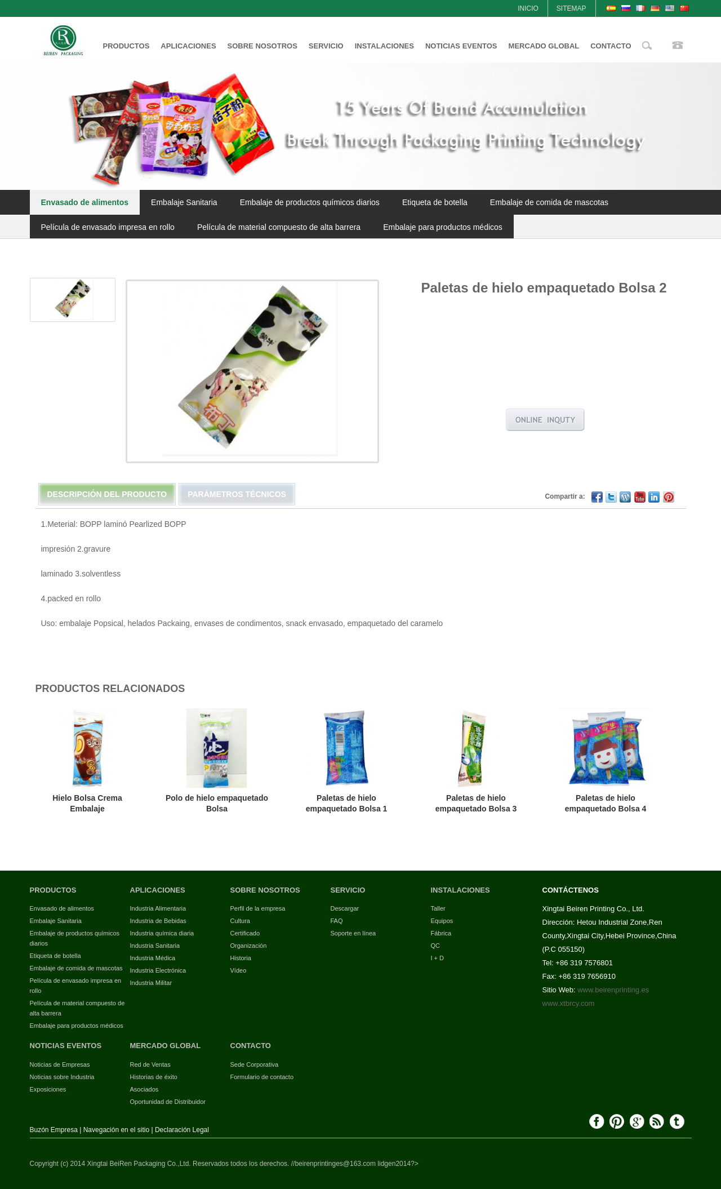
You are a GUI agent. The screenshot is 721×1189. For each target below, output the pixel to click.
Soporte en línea (353, 933)
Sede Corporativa (254, 1064)
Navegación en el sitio (116, 1130)
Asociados (144, 1089)
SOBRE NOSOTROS (262, 46)
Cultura (240, 920)
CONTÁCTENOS (570, 890)
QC (435, 945)
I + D (437, 958)
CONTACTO (610, 46)
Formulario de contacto (262, 1076)
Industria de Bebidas (158, 920)
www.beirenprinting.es (613, 990)
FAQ (337, 920)
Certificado (245, 933)
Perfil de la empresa (258, 908)
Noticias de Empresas (60, 1064)
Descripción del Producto (107, 494)
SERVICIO (326, 46)
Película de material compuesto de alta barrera (278, 227)
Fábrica (441, 933)
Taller (438, 908)
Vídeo (238, 970)
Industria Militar (151, 982)
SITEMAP (571, 8)
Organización (248, 945)
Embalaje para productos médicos (442, 227)
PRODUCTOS (126, 46)
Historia (240, 958)
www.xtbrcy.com (568, 1003)
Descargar (345, 908)
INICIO (528, 8)
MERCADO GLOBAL (544, 46)
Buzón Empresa (54, 1130)
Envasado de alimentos (85, 202)
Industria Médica (153, 958)
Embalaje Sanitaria (184, 202)
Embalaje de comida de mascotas (549, 202)
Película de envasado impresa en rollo (108, 227)
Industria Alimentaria (158, 908)
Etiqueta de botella (435, 202)
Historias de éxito (153, 1076)
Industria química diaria (162, 933)
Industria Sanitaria (155, 945)
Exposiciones (48, 1089)
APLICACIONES (188, 46)
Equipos (442, 920)
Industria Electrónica (158, 970)
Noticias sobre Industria (62, 1076)
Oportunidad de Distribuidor (168, 1101)
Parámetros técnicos (237, 494)
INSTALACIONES (384, 46)
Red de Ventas (150, 1064)
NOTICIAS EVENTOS (461, 46)
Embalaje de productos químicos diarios (310, 202)
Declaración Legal (182, 1130)
